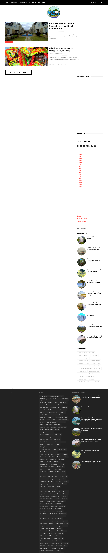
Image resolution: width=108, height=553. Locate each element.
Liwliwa (58, 434)
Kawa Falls (50, 429)
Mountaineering (82, 318)
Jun (80, 115)
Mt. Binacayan (58, 456)
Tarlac (58, 525)
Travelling (89, 329)
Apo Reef (91, 300)
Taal (57, 518)
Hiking (98, 310)
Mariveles (65, 441)
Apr (80, 119)
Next (25, 73)
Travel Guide (23, 2)
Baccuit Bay (42, 365)
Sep (80, 111)
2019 (80, 108)
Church (58, 404)
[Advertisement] (90, 51)
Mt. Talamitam (43, 469)
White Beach (43, 545)
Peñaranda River (52, 481)
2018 (80, 109)
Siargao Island (60, 508)
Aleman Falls (63, 350)
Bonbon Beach (43, 389)
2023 (80, 101)
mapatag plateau (44, 441)
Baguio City (94, 302)
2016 (80, 130)
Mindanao (57, 446)
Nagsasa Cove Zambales (62, 471)
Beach (79, 305)
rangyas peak (64, 491)
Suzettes (52, 518)
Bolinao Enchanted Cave (46, 387)
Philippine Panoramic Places (46, 483)
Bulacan (57, 392)
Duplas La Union (60, 414)
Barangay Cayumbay (51, 370)
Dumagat (51, 414)
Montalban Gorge (51, 449)
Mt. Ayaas (42, 456)
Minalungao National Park (46, 446)
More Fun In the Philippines (37, 2)
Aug (80, 113)
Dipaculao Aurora (44, 412)
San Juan (54, 503)
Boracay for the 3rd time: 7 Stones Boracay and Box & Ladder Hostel (53, 26)
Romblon (61, 496)
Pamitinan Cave (50, 476)
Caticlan (65, 402)
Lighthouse (42, 434)
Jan (80, 125)
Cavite (41, 404)
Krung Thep (58, 429)
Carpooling (57, 402)
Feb (80, 123)
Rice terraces (58, 493)
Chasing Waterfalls (95, 308)
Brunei (41, 392)
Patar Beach (43, 481)
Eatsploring (42, 417)
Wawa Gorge (58, 543)
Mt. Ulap (51, 469)
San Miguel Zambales (56, 506)
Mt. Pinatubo (62, 464)
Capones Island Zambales (46, 402)
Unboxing (52, 538)
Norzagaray (49, 473)
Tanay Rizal (42, 525)
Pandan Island (43, 478)
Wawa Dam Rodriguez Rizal (46, 543)
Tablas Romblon (44, 520)
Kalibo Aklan (43, 429)
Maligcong (65, 439)
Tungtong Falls (43, 535)
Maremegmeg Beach (55, 441)
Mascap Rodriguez (44, 444)
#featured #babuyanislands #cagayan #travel (51, 344)
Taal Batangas (64, 518)
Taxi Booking (43, 528)
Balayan (42, 367)
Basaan (42, 372)
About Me (14, 2)
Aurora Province (53, 362)
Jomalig (58, 426)
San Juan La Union (44, 506)
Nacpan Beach (43, 471)
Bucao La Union (49, 392)
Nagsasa (51, 471)
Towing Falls (51, 530)
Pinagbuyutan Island (45, 486)
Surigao (47, 515)
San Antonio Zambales (45, 501)
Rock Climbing (92, 321)
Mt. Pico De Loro (53, 464)
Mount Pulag (97, 316)
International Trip (44, 426)
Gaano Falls (43, 424)
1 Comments (44, 41)
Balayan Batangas (50, 367)
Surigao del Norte (56, 515)
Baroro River (62, 370)
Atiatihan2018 (43, 362)
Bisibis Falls (58, 382)
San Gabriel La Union (45, 503)
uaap (62, 535)
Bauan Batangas (62, 375)
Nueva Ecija (57, 473)
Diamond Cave (56, 409)
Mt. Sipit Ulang (58, 466)
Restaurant (42, 493)
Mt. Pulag (50, 466)
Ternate (58, 528)
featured (51, 419)
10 (20, 73)
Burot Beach (54, 394)
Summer (50, 513)
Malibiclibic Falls (56, 439)
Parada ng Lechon (61, 478)
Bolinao (92, 305)
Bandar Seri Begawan (62, 367)
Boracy (63, 389)
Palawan (42, 476)
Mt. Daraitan (43, 459)
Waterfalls (54, 540)
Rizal (65, 493)
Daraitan (42, 409)
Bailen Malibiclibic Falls (61, 365)
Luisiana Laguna (53, 436)
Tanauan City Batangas (58, 523)
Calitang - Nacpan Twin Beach (59, 397)
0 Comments (44, 63)
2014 (80, 134)
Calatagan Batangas (83, 308)
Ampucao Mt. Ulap (54, 355)
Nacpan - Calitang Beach (61, 469)
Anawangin (64, 355)
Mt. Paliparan (62, 461)
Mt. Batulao (49, 456)
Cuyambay (61, 407)
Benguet (86, 305)
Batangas (53, 375)
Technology (91, 326)
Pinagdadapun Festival (57, 486)
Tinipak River (43, 530)
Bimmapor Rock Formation (46, 380)
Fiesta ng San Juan (44, 422)
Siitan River (42, 510)
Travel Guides (81, 169)
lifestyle (63, 431)
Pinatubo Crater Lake (94, 318)
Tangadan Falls (82, 326)
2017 (80, 128)
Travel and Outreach (62, 530)
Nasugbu (42, 473)
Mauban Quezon (55, 444)
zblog (62, 545)
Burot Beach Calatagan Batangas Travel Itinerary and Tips (93, 241)
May (80, 117)
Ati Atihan (62, 360)
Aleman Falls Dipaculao (45, 352)
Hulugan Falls (81, 313)
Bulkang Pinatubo (44, 394)
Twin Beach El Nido (53, 535)
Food (93, 310)
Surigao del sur (43, 518)
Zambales (56, 545)
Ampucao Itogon (82, 300)
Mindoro (42, 449)
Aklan (56, 350)
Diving (62, 412)
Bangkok (42, 370)
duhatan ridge (43, 414)
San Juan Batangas (63, 503)
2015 (80, 132)
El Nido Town (43, 419)
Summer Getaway (90, 324)
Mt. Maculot (51, 459)
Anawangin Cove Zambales (46, 357)
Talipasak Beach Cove (45, 523)
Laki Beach (56, 431)
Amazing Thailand (58, 352)
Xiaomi (50, 545)
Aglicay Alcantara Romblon (46, 350)
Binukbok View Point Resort (46, 382)
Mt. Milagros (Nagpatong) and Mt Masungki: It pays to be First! (94, 285)
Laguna (41, 431)
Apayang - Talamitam (60, 357)
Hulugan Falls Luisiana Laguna (90, 354)
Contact (79, 167)
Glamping (50, 424)
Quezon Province (44, 491)
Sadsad (58, 498)
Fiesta (63, 419)
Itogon (52, 426)
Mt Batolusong (53, 454)
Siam (53, 508)
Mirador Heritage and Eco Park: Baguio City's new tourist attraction (93, 207)
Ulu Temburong (44, 538)
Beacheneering (49, 377)
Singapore (50, 510)
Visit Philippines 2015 (45, 540)
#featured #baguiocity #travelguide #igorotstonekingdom (54, 347)
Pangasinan (52, 478)
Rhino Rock (50, 493)
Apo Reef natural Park (83, 302)
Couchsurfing (53, 407)
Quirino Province (82, 321)
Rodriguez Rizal (53, 496)
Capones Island (53, 399)
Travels (57, 533)
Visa (58, 538)
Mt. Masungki (59, 459)
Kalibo (63, 426)
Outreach (65, 473)
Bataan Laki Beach (44, 375)
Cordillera (80, 310)
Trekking (96, 329)
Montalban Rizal (61, 449)
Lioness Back (97, 313)
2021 (80, 103)
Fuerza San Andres (60, 422)
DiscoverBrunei (54, 412)
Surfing (41, 515)
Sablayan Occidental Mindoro (47, 498)
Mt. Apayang (62, 454)
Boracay (57, 389)
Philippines (58, 483)
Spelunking (81, 324)
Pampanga (58, 476)
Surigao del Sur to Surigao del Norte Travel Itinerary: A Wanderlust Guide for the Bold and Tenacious (91, 367)
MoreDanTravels (82, 165)
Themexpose (14, 551)
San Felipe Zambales (58, 501)
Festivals (57, 419)
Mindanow (64, 446)
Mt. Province (43, 466)
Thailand (65, 528)
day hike (49, 409)
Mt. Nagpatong (43, 461)
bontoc (51, 389)
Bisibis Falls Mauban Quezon (47, 384)
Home (8, 2)
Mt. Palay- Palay (53, 461)
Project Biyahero (56, 488)
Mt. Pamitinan (43, 464)
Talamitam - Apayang (55, 520)
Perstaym (60, 481)
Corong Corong (44, 407)
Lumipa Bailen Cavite (45, 439)
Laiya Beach (49, 431)
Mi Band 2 (64, 444)
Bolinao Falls (57, 387)
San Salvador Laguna (45, 508)
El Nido (87, 310)
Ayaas (60, 362)
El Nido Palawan (57, 417)
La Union (89, 313)
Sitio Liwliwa (58, 510)
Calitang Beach (43, 399)
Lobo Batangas (43, 436)
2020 (80, 106)
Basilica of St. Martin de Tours (53, 372)
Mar (80, 121)
